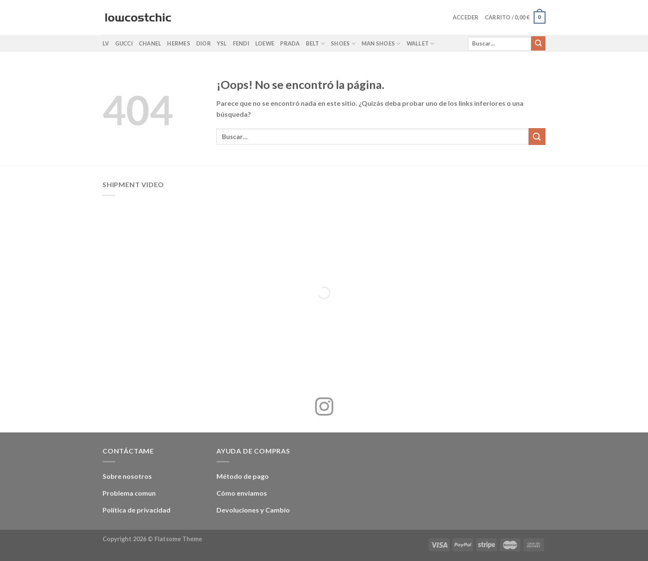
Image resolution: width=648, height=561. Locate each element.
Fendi (241, 43)
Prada (290, 43)
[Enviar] (538, 43)
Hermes (178, 43)
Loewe (264, 43)
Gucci (124, 43)
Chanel (150, 43)
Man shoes (381, 44)
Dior (203, 43)
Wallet (421, 44)
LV (106, 43)
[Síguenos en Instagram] (324, 408)
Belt (315, 44)
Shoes (343, 44)
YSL (222, 43)
